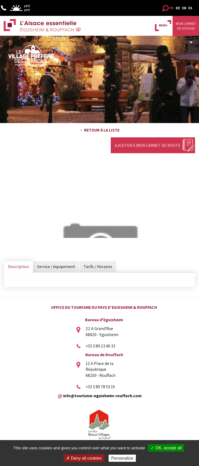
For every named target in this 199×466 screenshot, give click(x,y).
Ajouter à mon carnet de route (148, 145)
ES (190, 8)
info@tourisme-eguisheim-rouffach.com (102, 395)
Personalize (122, 458)
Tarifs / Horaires (98, 266)
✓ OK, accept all (166, 448)
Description (18, 266)
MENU (163, 25)
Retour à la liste (101, 130)
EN (184, 8)
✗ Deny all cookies (84, 458)
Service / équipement (56, 266)
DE (178, 8)
